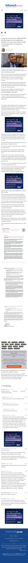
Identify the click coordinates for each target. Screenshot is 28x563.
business (9, 346)
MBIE (9, 342)
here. (20, 378)
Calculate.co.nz (19, 553)
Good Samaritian (5, 448)
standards (15, 346)
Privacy (16, 538)
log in (25, 10)
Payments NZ (4, 342)
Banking (11, 344)
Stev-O (5, 415)
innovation (17, 344)
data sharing (21, 342)
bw (2, 471)
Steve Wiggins (16, 348)
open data (21, 346)
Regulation (4, 346)
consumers (4, 348)
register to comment (13, 372)
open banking (14, 342)
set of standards (16, 190)
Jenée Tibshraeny (10, 50)
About (11, 536)
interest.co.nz (5, 553)
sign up (21, 10)
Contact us (15, 536)
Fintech (6, 344)
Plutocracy (6, 403)
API (2, 344)
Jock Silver (4, 498)
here (24, 363)
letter (11, 89)
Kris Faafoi (10, 348)
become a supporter (14, 366)
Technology (23, 344)
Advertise (21, 538)
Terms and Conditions (9, 538)
